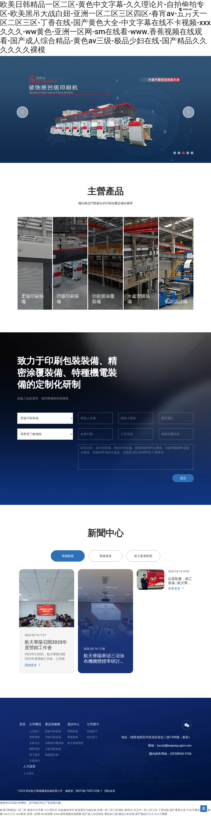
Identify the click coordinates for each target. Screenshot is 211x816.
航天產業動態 (75, 743)
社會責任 (34, 760)
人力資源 (29, 766)
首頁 (22, 724)
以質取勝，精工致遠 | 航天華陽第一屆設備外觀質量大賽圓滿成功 (180, 581)
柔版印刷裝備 (53, 731)
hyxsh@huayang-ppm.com (174, 745)
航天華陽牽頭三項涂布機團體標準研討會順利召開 (104, 658)
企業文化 (34, 743)
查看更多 (174, 588)
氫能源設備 (51, 754)
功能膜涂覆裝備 (54, 743)
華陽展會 (72, 737)
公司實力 (93, 724)
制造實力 (92, 737)
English (185, 9)
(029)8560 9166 (181, 753)
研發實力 (92, 731)
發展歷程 (34, 737)
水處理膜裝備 (53, 748)
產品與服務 (52, 724)
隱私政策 (110, 790)
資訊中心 (73, 724)
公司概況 (35, 724)
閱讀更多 (31, 665)
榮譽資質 (34, 748)
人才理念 (28, 773)
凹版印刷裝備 (53, 737)
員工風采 (34, 754)
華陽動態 (72, 731)
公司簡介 (34, 731)
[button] (22, 112)
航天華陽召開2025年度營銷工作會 (46, 645)
